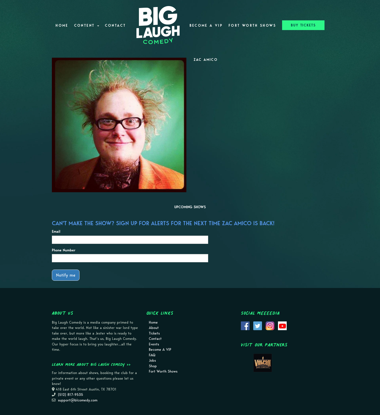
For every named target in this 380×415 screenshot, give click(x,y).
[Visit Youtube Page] (282, 325)
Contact (115, 25)
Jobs (152, 360)
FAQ (152, 355)
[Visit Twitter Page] (257, 325)
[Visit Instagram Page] (270, 325)
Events (154, 344)
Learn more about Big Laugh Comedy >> (91, 364)
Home (61, 25)
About (154, 328)
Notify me (65, 275)
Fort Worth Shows (252, 25)
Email (56, 231)
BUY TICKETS (303, 25)
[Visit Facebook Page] (245, 325)
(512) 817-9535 (70, 394)
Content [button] (86, 25)
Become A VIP (206, 25)
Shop (153, 366)
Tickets (154, 333)
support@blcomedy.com (77, 400)
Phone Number (63, 250)
